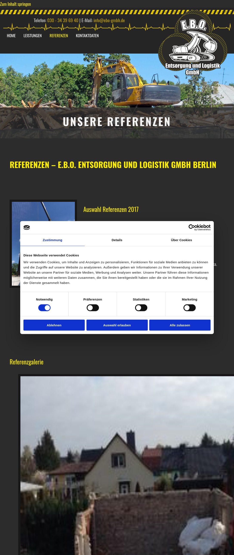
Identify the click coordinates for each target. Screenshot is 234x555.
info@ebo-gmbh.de (109, 20)
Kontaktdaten (90, 35)
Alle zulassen (180, 325)
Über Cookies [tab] (181, 240)
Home (12, 35)
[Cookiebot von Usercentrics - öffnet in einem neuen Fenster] (192, 227)
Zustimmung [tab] (52, 240)
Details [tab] (117, 240)
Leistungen (34, 35)
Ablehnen (54, 325)
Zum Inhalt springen (15, 4)
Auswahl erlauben (117, 325)
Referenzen (61, 35)
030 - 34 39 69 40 (63, 20)
